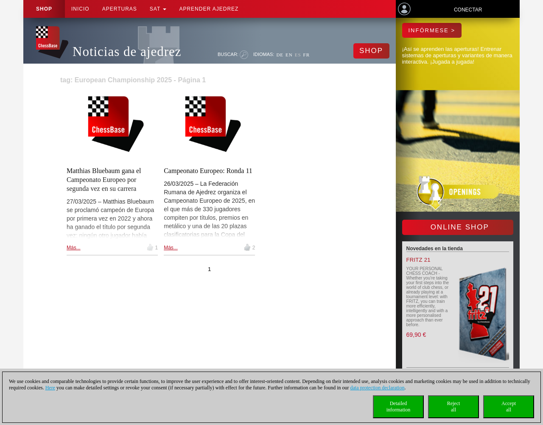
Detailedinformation (398, 406)
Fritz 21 (418, 260)
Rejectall (453, 406)
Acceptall (508, 406)
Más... (74, 248)
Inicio (80, 9)
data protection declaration (377, 388)
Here (50, 388)
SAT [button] (158, 9)
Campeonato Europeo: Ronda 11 (208, 170)
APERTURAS (119, 9)
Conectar (468, 10)
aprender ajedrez (208, 9)
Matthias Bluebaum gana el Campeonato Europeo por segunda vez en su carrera (104, 179)
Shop (44, 9)
